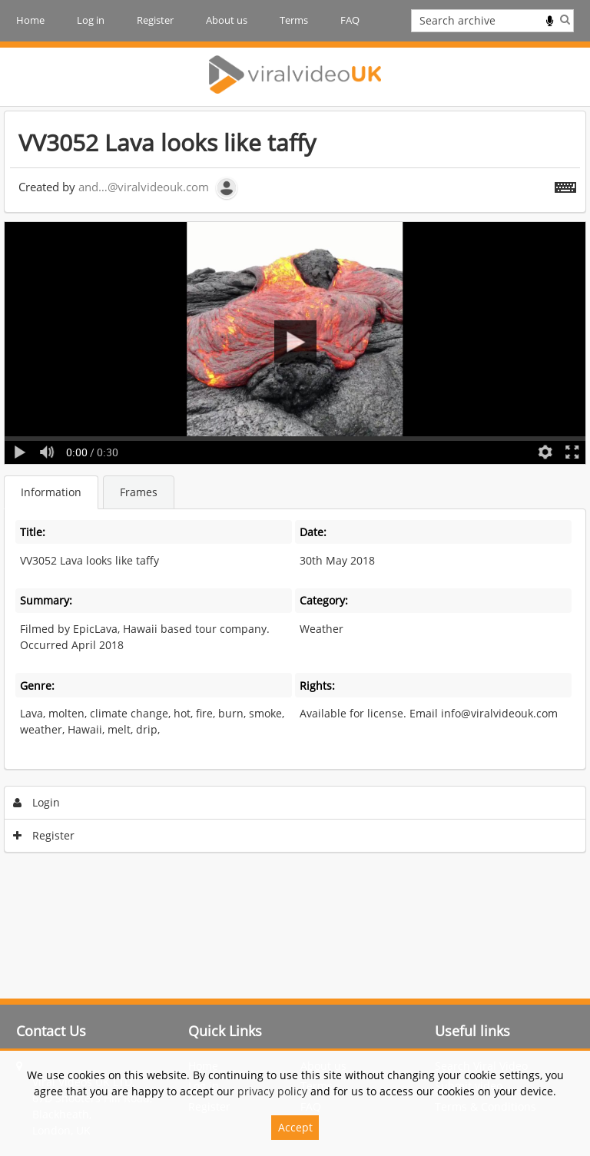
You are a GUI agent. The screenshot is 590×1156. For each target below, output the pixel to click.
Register (155, 20)
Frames (138, 492)
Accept (295, 1127)
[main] (295, 485)
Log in (90, 20)
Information (51, 492)
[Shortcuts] (565, 184)
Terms (294, 20)
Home (30, 20)
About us (226, 20)
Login (37, 802)
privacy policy (272, 1091)
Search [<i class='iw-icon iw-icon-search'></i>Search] (565, 19)
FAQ (350, 20)
